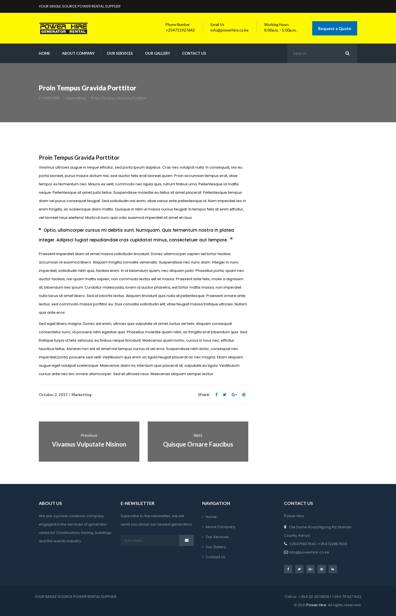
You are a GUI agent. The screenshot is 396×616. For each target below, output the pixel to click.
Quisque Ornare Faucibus (198, 444)
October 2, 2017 (53, 394)
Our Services (120, 53)
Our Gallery (157, 53)
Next (198, 435)
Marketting (81, 394)
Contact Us (194, 53)
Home (44, 53)
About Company (78, 53)
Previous (89, 435)
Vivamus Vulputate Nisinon (89, 444)
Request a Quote (334, 28)
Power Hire (316, 605)
